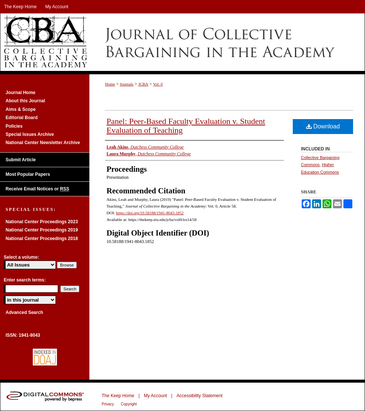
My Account (155, 395)
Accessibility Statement (199, 395)
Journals (127, 84)
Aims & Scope (21, 109)
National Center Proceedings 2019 (42, 230)
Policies (14, 126)
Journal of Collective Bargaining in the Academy (182, 42)
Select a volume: (21, 257)
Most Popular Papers (28, 174)
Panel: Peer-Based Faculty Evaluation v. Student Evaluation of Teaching (186, 125)
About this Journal (25, 100)
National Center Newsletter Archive (43, 142)
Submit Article (21, 159)
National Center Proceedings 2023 (42, 221)
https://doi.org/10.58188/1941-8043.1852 (150, 213)
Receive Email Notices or (37, 189)
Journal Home (20, 92)
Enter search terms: (25, 280)
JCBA (143, 84)
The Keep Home (118, 395)
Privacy (108, 404)
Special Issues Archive (30, 134)
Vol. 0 (158, 84)
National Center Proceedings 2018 (42, 238)
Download (323, 126)
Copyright (129, 404)
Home (110, 84)
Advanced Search (24, 312)
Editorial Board (22, 117)
